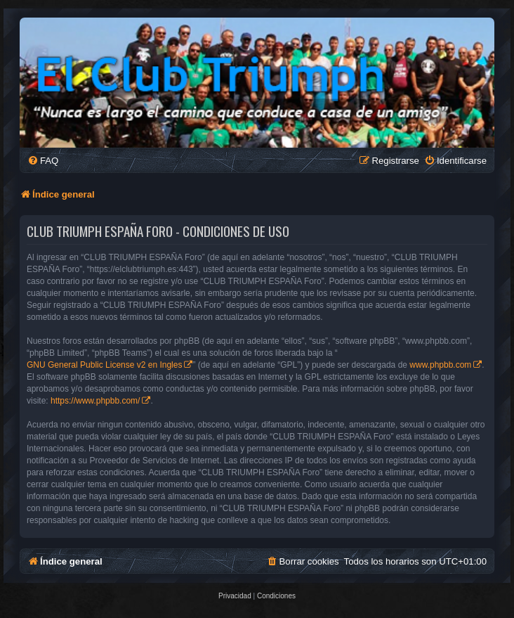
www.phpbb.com (440, 365)
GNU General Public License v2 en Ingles (104, 365)
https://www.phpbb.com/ (95, 401)
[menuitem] (42, 160)
